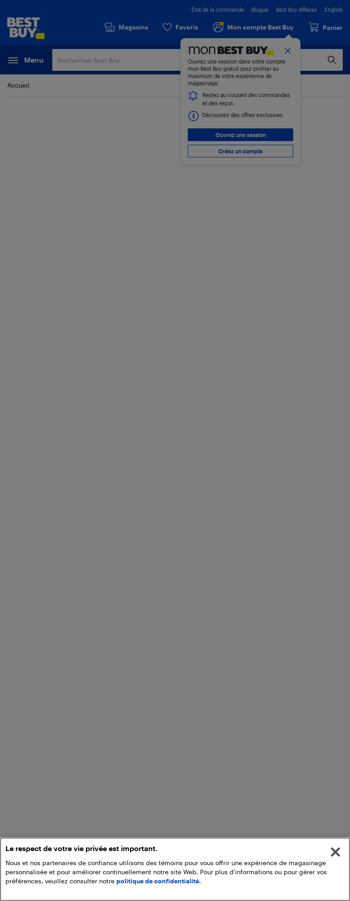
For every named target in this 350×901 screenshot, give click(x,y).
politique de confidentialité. (158, 881)
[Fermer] (335, 852)
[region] (175, 869)
